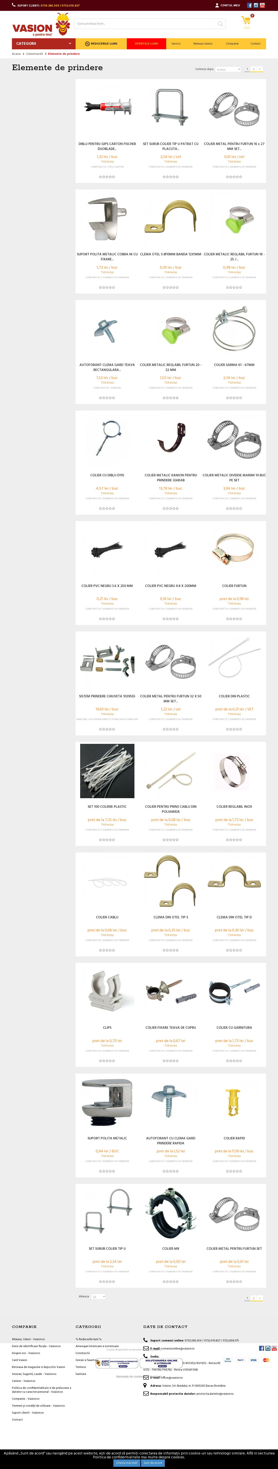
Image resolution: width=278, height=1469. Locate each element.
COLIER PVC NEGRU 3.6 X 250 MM (107, 586)
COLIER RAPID (234, 1138)
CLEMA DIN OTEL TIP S (171, 917)
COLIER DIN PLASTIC (234, 696)
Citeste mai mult (126, 1463)
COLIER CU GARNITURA (234, 1028)
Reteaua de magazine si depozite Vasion (38, 1367)
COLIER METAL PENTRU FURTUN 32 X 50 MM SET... (170, 699)
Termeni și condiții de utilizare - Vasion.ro (38, 1405)
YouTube (262, 5)
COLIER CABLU (107, 917)
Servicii (176, 44)
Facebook (249, 5)
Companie (232, 44)
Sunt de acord (153, 1463)
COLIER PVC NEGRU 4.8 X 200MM (170, 586)
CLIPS (107, 1028)
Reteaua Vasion (203, 44)
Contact (255, 44)
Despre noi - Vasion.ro (26, 1353)
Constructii (83, 1353)
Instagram (255, 5)
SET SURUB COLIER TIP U (107, 1249)
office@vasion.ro (172, 1377)
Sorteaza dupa (204, 69)
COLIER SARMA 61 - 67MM (234, 365)
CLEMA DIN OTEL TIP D (234, 917)
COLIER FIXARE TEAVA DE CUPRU (171, 1028)
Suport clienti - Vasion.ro (28, 1412)
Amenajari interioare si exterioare (97, 1346)
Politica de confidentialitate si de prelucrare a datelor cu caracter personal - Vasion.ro (41, 1390)
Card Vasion (19, 1360)
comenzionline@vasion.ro (178, 1348)
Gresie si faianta (86, 1360)
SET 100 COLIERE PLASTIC (107, 807)
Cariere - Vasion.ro (23, 1381)
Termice (81, 1367)
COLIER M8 (170, 1249)
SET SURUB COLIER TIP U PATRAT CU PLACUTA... (171, 147)
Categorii (26, 44)
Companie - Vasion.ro (26, 1398)
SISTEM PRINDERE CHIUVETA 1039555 (107, 696)
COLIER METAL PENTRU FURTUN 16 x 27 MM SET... (234, 147)
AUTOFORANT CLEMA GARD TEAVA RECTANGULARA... (107, 368)
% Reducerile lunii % (89, 1339)
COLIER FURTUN (234, 586)
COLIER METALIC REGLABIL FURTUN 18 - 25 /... (234, 257)
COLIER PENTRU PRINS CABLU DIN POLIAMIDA (171, 809)
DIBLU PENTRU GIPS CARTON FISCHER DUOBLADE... (107, 147)
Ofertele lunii (146, 43)
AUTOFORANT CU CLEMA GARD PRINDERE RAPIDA (170, 1141)
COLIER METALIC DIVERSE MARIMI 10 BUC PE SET (234, 478)
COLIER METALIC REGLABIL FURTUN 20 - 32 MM (171, 368)
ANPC (157, 1435)
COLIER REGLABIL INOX (234, 807)
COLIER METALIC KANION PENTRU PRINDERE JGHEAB (171, 478)
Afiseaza (84, 1296)
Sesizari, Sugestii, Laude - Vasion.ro (34, 1374)
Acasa (16, 54)
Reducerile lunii (101, 43)
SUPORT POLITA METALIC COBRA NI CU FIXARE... (107, 257)
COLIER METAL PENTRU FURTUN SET (234, 1249)
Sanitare (81, 1374)
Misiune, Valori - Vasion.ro (28, 1339)
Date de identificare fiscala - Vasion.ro (36, 1346)
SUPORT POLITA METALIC (107, 1138)
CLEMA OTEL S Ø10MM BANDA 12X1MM (170, 254)
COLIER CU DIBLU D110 (107, 475)
